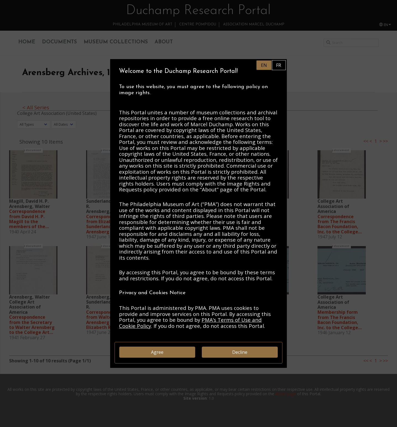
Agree (157, 352)
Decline (239, 352)
